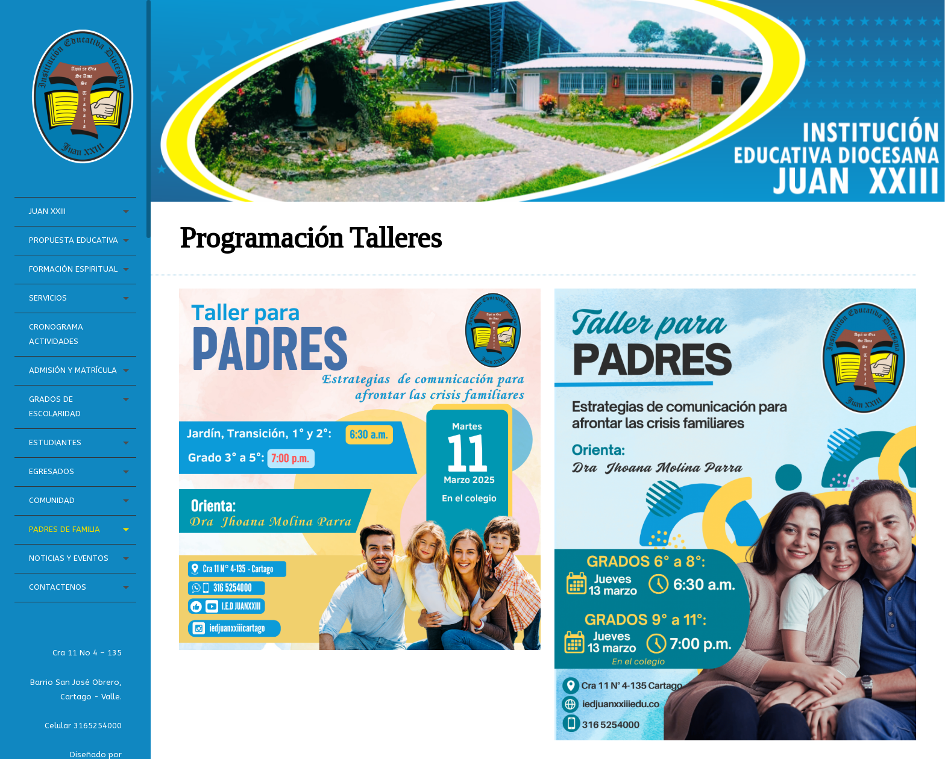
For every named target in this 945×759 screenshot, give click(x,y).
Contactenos (57, 587)
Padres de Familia (64, 529)
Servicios (48, 297)
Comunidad (52, 500)
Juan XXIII (47, 211)
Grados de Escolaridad (55, 406)
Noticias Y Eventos (68, 558)
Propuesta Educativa (73, 240)
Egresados (51, 471)
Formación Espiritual (73, 268)
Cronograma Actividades (56, 334)
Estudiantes (55, 442)
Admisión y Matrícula (73, 370)
